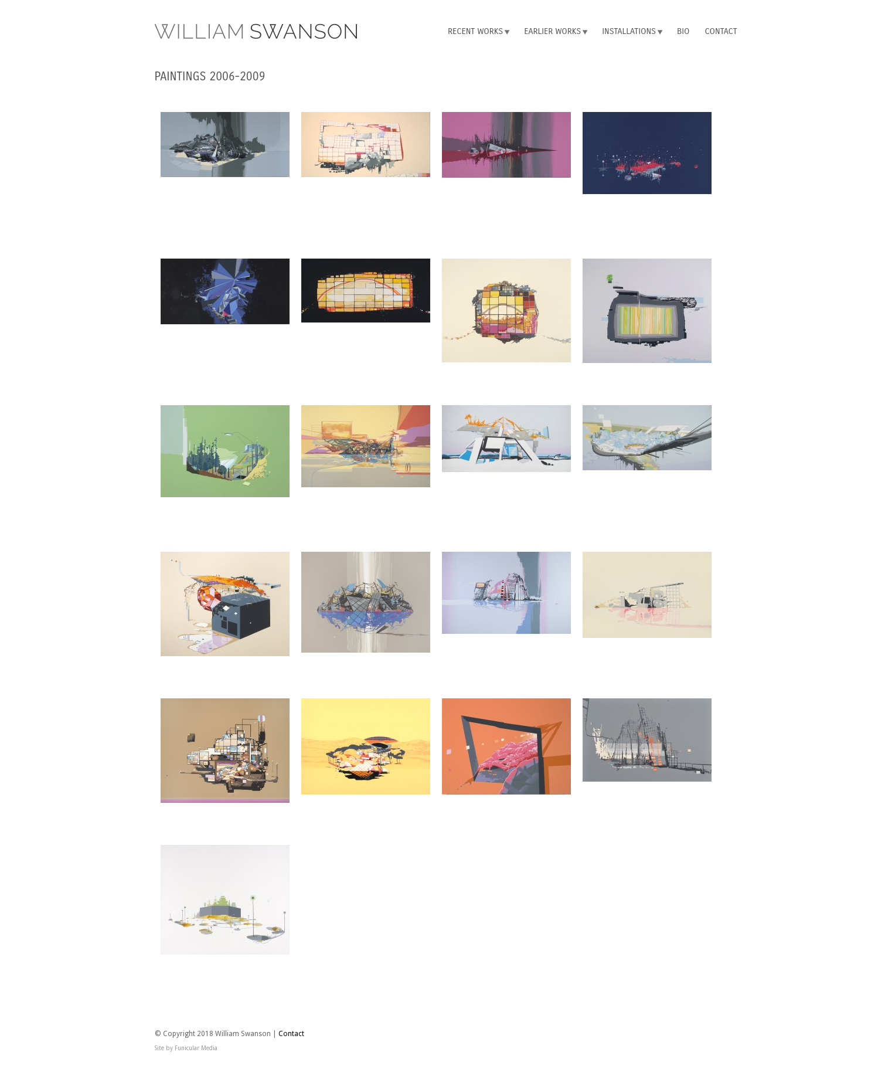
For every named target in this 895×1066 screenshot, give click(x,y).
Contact (721, 31)
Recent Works (475, 31)
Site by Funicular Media (186, 1048)
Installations (629, 31)
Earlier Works (552, 31)
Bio (683, 31)
